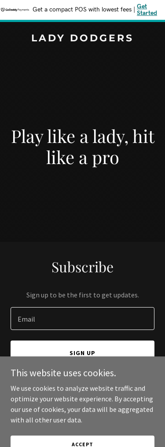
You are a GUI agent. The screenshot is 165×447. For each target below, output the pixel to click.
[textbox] (82, 318)
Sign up (82, 353)
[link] (82, 38)
